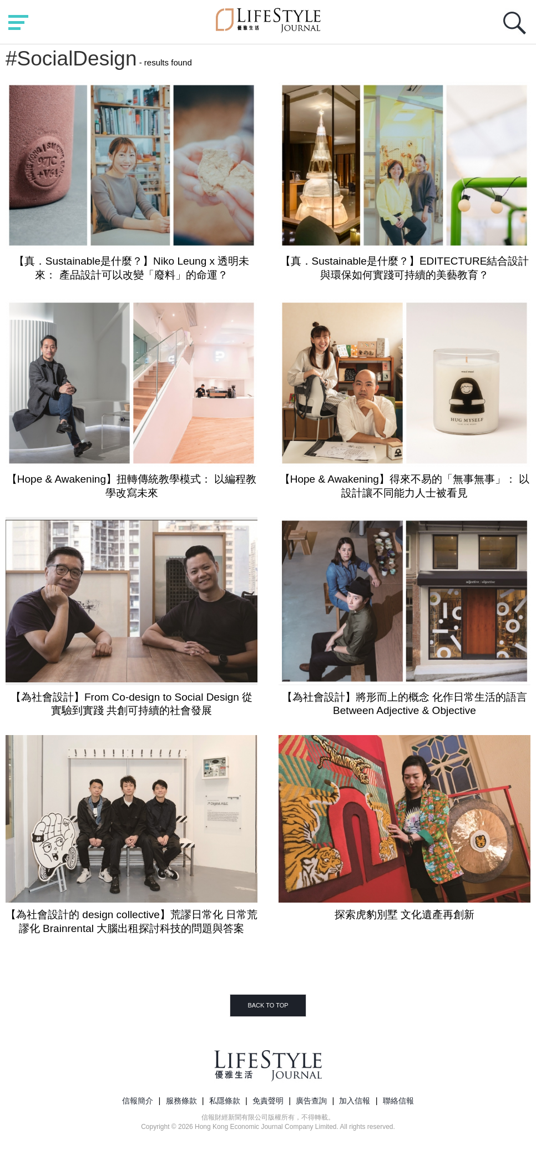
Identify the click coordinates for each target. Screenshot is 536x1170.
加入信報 (354, 1100)
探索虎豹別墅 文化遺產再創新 (404, 914)
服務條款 (181, 1100)
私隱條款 (224, 1100)
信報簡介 (137, 1100)
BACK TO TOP (267, 1005)
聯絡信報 (398, 1100)
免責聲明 (268, 1100)
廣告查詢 (311, 1100)
